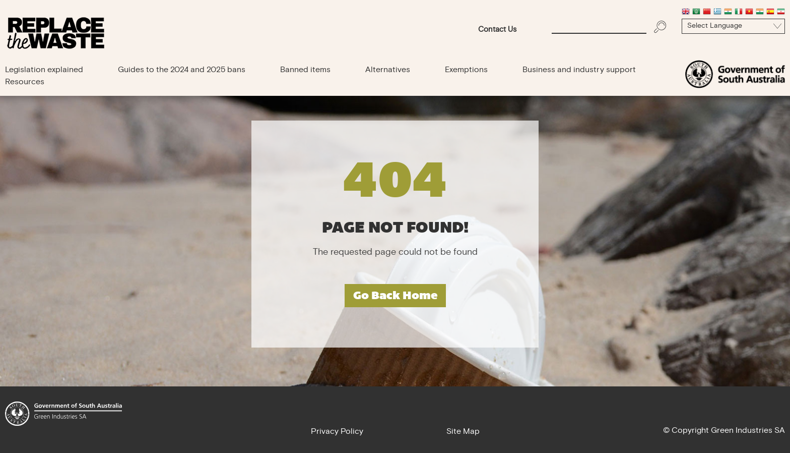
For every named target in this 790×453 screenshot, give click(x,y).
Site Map (463, 431)
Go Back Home (395, 295)
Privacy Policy (337, 431)
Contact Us (497, 30)
